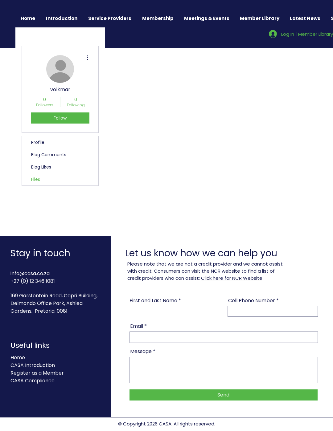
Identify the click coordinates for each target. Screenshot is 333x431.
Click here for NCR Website (231, 278)
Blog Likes (41, 167)
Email (136, 326)
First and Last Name (154, 300)
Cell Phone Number (252, 300)
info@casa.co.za (30, 273)
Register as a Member (37, 372)
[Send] (224, 395)
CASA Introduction (32, 365)
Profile (37, 142)
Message (141, 351)
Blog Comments (48, 155)
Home (17, 357)
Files (35, 179)
